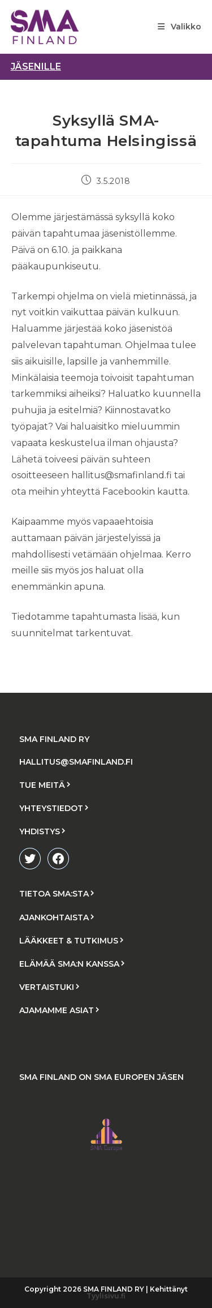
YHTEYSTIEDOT (51, 808)
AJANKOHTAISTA (54, 917)
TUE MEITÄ (42, 785)
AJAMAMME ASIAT (56, 1010)
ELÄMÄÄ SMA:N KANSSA (69, 964)
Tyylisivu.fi (106, 1296)
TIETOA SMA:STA (54, 894)
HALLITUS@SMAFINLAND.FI (76, 762)
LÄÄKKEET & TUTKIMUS (68, 941)
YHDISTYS (39, 831)
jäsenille (36, 66)
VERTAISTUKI (46, 987)
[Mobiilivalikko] (179, 27)
